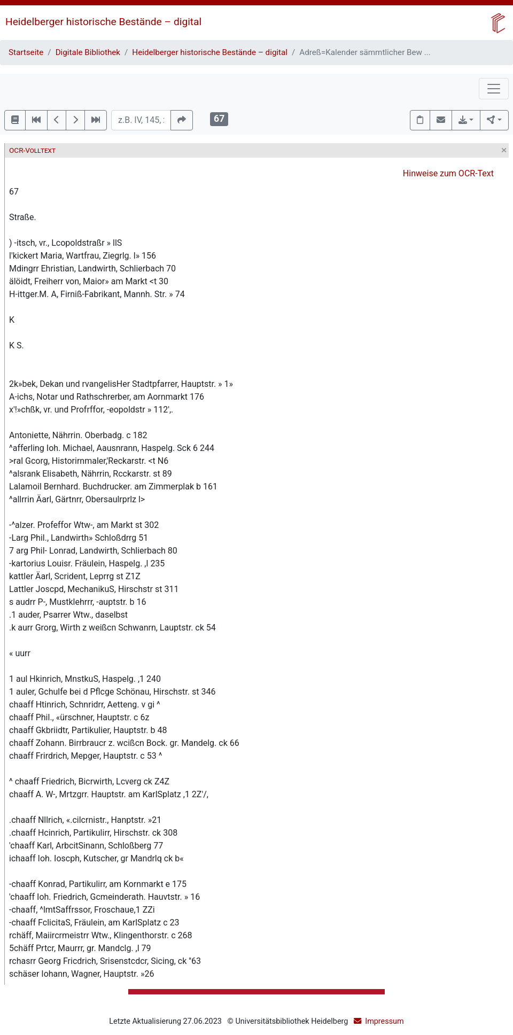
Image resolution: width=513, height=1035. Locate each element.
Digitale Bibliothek (88, 52)
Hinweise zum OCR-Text (448, 173)
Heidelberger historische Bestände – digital (103, 21)
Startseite (26, 52)
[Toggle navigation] (494, 88)
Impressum (384, 1021)
